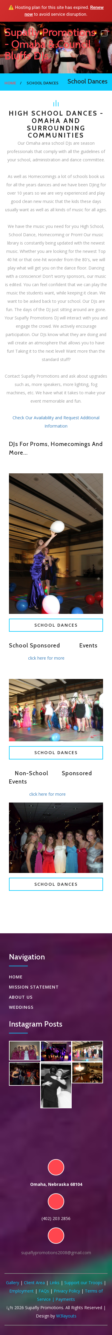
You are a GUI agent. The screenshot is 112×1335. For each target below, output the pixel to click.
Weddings (21, 1007)
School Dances (56, 625)
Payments (65, 1299)
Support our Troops (83, 1282)
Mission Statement (34, 987)
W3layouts (66, 1316)
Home (10, 83)
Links (54, 1282)
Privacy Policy (67, 1291)
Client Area (34, 1282)
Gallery (12, 1282)
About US (21, 997)
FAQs (44, 1291)
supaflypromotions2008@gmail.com (56, 1252)
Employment (21, 1291)
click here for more (46, 658)
